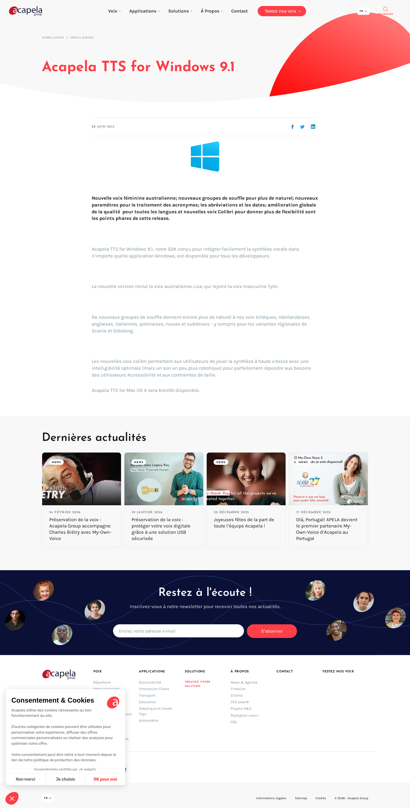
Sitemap (301, 798)
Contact (284, 671)
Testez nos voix (338, 671)
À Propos (212, 11)
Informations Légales (271, 798)
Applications (144, 11)
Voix (114, 11)
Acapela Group (53, 37)
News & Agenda (81, 37)
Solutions (180, 11)
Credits (320, 798)
